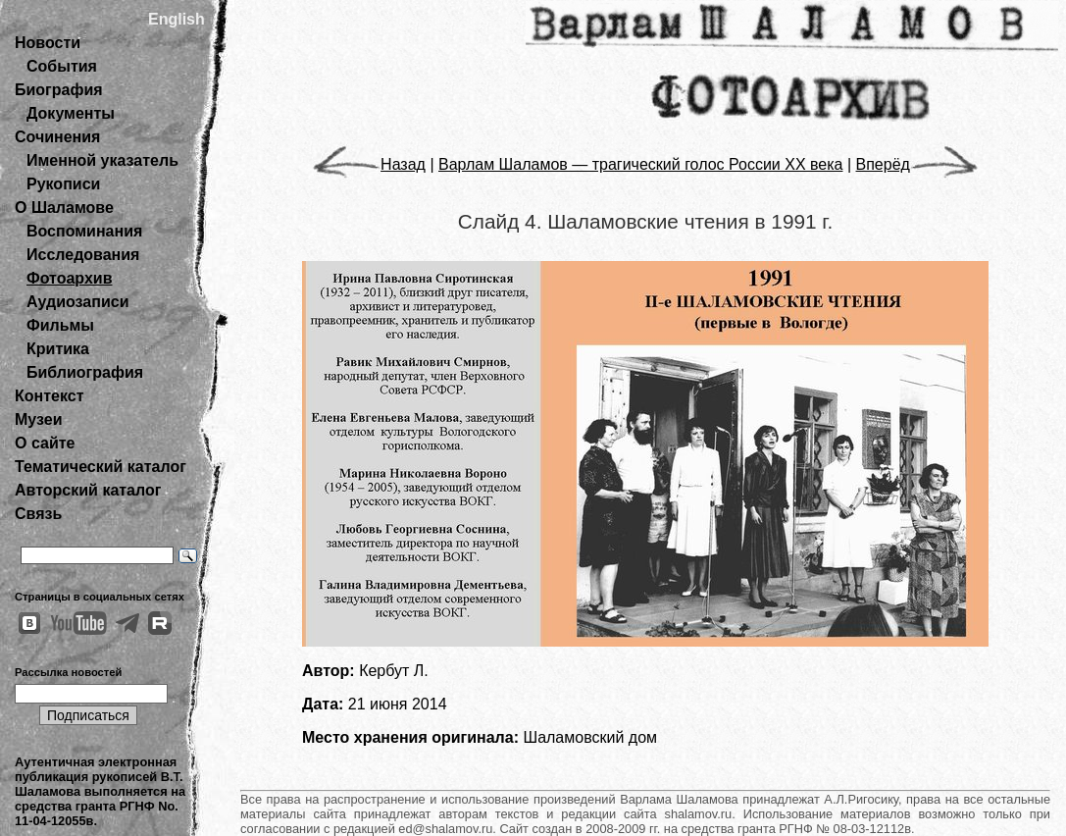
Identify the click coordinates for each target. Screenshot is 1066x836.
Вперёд (917, 164)
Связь (38, 513)
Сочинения (57, 137)
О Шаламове (64, 207)
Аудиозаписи (77, 301)
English (176, 19)
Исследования (82, 254)
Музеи (39, 419)
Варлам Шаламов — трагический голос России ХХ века (640, 164)
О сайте (45, 443)
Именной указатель (102, 160)
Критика (57, 348)
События (61, 66)
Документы (70, 113)
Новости (47, 42)
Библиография (84, 372)
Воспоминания (84, 231)
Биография (59, 89)
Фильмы (60, 325)
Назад (369, 164)
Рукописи (63, 184)
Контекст (49, 396)
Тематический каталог (100, 466)
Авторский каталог (88, 490)
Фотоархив (69, 278)
